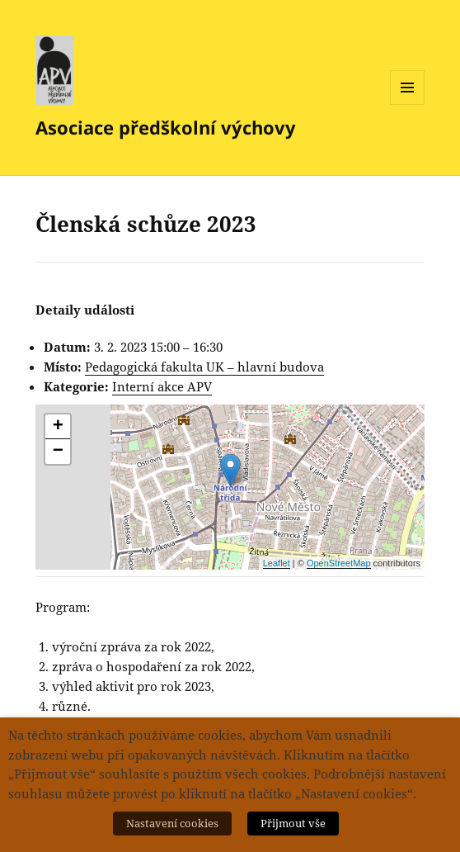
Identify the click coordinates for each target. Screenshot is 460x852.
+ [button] (58, 426)
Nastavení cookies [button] (172, 823)
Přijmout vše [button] (293, 823)
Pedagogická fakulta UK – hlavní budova (204, 366)
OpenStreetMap (339, 563)
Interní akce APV (162, 386)
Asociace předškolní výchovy (165, 127)
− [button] (58, 451)
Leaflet (276, 563)
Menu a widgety (408, 104)
